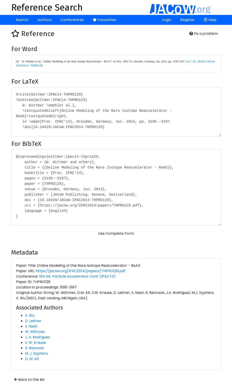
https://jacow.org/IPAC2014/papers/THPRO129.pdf (80, 271)
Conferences (72, 19)
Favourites (104, 19)
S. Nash (31, 326)
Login (166, 19)
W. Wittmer (35, 331)
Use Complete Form (116, 233)
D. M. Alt (32, 358)
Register (187, 19)
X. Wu (29, 315)
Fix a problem (203, 33)
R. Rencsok (34, 348)
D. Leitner (33, 320)
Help (210, 19)
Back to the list (29, 379)
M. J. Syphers (36, 353)
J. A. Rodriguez (37, 337)
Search (22, 19)
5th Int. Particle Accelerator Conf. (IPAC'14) (77, 276)
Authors (44, 19)
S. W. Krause (35, 342)
